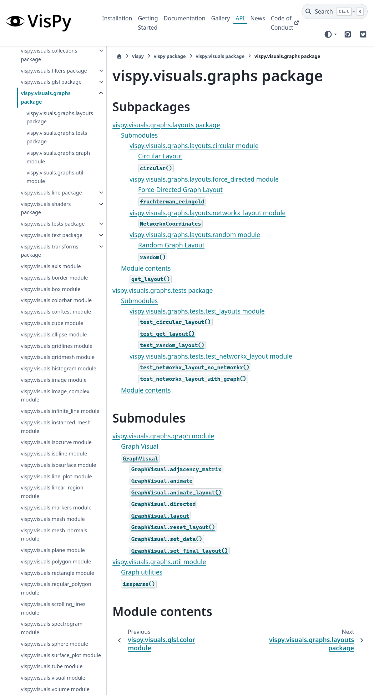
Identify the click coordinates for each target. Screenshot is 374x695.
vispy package (157, 56)
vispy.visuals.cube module (52, 382)
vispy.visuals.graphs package (46, 114)
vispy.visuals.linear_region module (52, 610)
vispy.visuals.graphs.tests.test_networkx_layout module (197, 356)
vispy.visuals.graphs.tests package (56, 154)
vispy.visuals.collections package (49, 55)
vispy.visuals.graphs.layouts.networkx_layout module (194, 212)
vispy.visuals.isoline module (54, 555)
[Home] (106, 56)
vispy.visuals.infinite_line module (50, 500)
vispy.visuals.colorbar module (46, 347)
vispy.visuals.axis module (51, 308)
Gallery (220, 18)
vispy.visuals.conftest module (46, 367)
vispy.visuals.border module (54, 320)
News (258, 18)
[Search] (335, 11)
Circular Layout (147, 156)
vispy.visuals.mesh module (53, 646)
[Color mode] (330, 34)
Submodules (126, 135)
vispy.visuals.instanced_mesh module (54, 520)
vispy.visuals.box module (50, 331)
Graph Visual (126, 446)
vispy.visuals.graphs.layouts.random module (181, 234)
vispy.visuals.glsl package (40, 94)
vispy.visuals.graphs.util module (54, 194)
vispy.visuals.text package (41, 273)
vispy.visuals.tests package (42, 253)
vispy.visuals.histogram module (48, 449)
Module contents (132, 268)
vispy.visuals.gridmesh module (48, 429)
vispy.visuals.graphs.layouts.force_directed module (191, 179)
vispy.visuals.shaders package (46, 233)
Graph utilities (128, 572)
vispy (125, 56)
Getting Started (148, 22)
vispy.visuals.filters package (43, 75)
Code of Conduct (282, 22)
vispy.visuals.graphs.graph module (56, 174)
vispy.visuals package (206, 56)
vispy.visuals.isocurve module (46, 540)
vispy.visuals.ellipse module (54, 393)
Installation (117, 18)
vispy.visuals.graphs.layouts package (55, 134)
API (240, 18)
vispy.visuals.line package (40, 213)
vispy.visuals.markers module (46, 631)
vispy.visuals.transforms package (48, 293)
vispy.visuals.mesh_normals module (54, 662)
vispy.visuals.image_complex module (54, 480)
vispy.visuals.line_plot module (46, 591)
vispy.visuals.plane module (53, 677)
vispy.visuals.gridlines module (46, 409)
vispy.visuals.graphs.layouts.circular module (180, 145)
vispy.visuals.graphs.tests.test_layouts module (184, 311)
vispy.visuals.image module (53, 464)
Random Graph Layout (158, 245)
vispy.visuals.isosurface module (48, 571)
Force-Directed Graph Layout (167, 189)
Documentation (185, 18)
